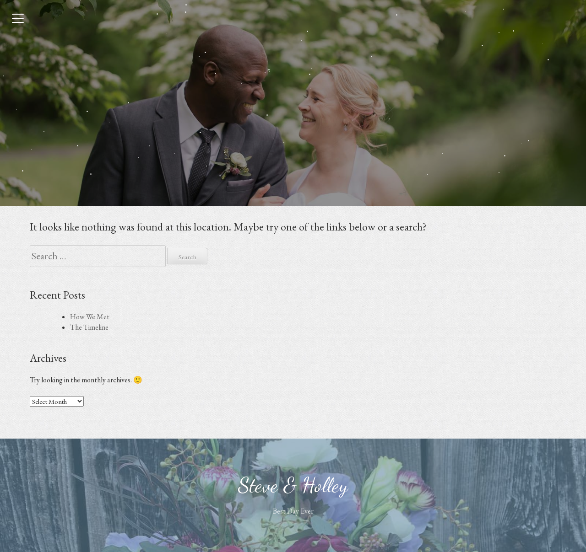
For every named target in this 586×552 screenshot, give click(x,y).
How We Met (89, 317)
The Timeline (89, 327)
